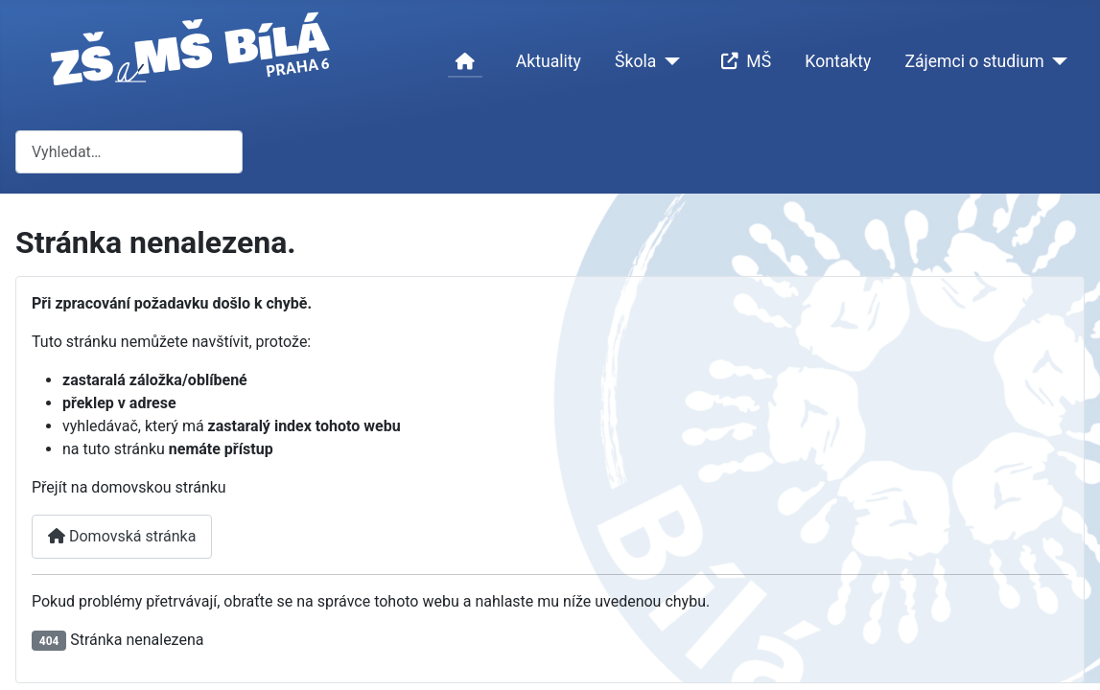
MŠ (742, 61)
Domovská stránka (122, 536)
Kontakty (838, 61)
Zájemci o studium (973, 61)
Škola (635, 61)
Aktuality (548, 61)
